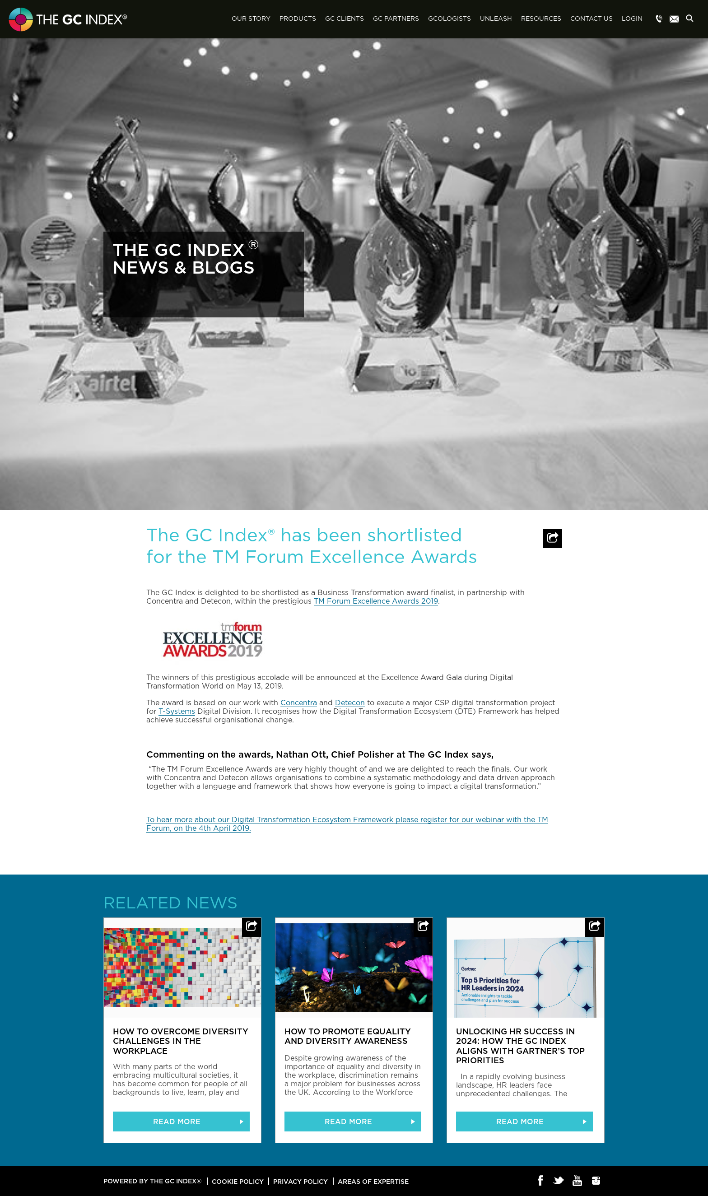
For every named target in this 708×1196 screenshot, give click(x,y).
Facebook (540, 1181)
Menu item (659, 19)
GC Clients (344, 19)
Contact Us (591, 19)
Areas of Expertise (373, 1181)
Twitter (559, 1181)
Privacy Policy (300, 1181)
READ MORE (176, 1121)
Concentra (298, 703)
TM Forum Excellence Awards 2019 (376, 601)
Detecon (350, 703)
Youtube (577, 1181)
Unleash (496, 19)
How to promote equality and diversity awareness (347, 1036)
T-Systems (176, 711)
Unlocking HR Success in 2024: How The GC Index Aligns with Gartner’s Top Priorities (520, 1046)
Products (297, 19)
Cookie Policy (238, 1181)
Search (692, 19)
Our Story (251, 19)
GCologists (449, 19)
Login (632, 19)
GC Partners (396, 19)
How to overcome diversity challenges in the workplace (180, 1041)
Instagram (596, 1181)
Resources (541, 19)
